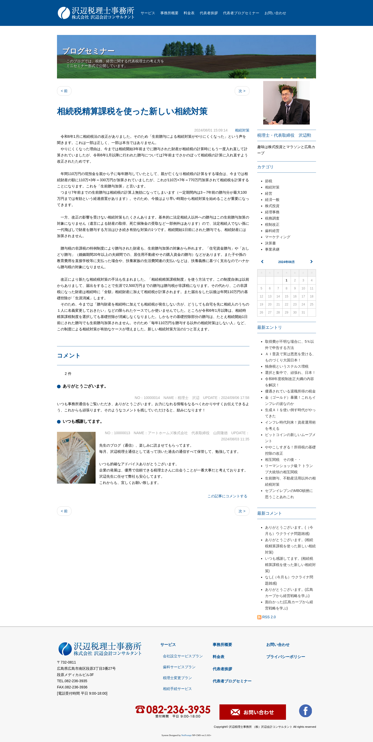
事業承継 (272, 249)
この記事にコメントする (227, 496)
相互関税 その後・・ (283, 459)
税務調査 (272, 218)
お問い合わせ (275, 13)
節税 (268, 181)
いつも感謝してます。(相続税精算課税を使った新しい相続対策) (290, 564)
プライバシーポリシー (285, 656)
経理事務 (272, 212)
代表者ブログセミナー (241, 13)
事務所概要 (169, 13)
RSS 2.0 (266, 617)
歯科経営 (272, 231)
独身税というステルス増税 (288, 366)
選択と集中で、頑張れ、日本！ (290, 372)
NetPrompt (186, 735)
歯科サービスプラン (179, 667)
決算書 (270, 243)
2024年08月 (286, 262)
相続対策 (242, 130)
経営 (268, 193)
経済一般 (272, 200)
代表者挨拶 (209, 13)
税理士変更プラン (177, 678)
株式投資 (272, 206)
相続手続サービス (177, 689)
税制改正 (272, 224)
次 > (242, 91)
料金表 (189, 13)
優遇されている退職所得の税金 (290, 391)
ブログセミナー (88, 51)
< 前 (64, 91)
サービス (148, 13)
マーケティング (277, 237)
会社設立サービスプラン (183, 656)
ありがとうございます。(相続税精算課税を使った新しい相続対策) (290, 546)
